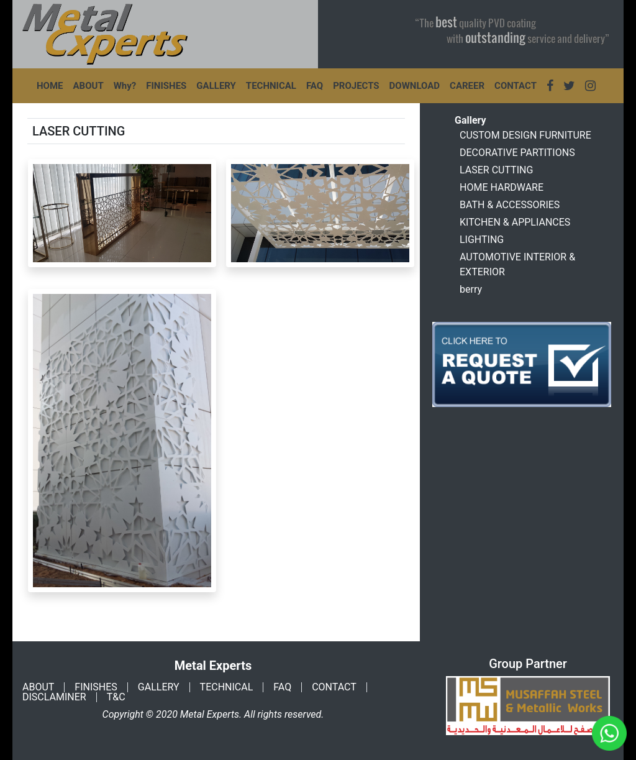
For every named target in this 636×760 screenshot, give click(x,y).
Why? (125, 85)
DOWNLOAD (414, 85)
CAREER (467, 85)
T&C (116, 697)
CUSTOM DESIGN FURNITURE (525, 135)
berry (471, 289)
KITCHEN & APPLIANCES (515, 222)
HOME (50, 85)
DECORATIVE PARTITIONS (517, 152)
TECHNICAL (271, 85)
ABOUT (88, 85)
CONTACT (515, 85)
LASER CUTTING (496, 170)
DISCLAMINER (54, 697)
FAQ (314, 85)
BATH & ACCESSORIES (510, 205)
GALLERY (216, 85)
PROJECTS (356, 85)
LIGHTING (482, 239)
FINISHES (166, 85)
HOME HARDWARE (501, 187)
